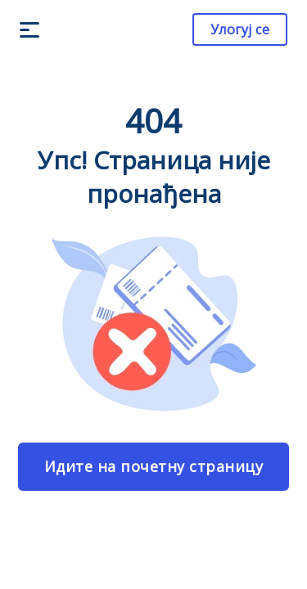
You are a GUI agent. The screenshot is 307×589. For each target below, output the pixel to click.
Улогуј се (239, 29)
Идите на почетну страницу (154, 466)
